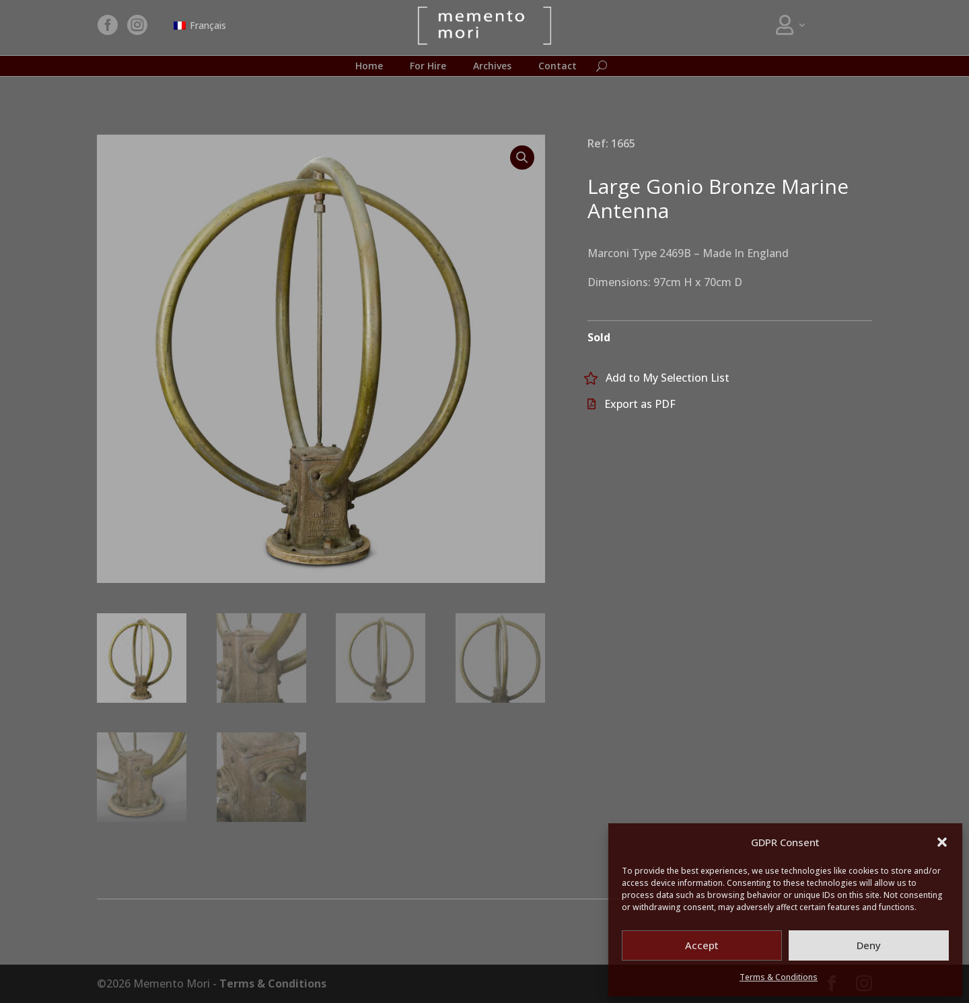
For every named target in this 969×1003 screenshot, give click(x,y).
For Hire (428, 66)
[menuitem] (200, 25)
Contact (557, 66)
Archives (492, 66)
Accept (702, 945)
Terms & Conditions (779, 977)
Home (369, 66)
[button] (942, 842)
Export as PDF (640, 403)
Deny (869, 945)
